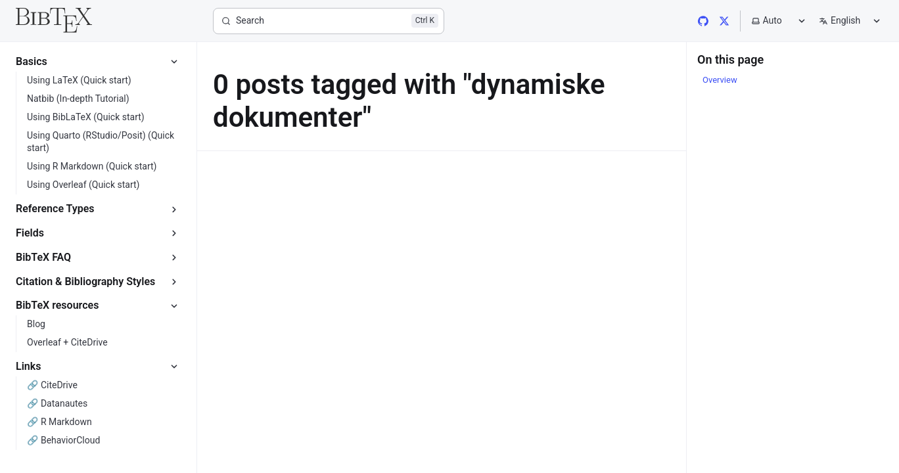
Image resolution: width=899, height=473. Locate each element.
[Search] (328, 21)
